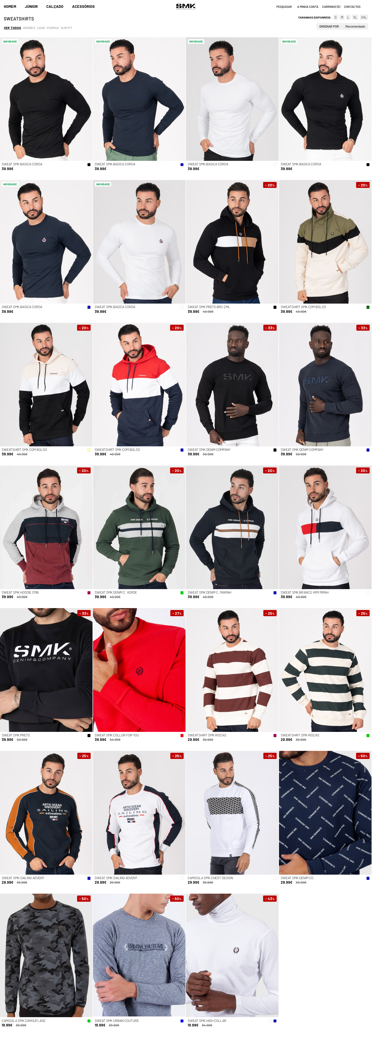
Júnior (31, 6)
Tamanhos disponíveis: (314, 17)
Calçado (54, 6)
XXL (364, 17)
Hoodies (29, 28)
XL (355, 17)
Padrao (53, 28)
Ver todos (12, 28)
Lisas (41, 28)
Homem (10, 6)
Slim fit (66, 28)
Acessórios (83, 6)
